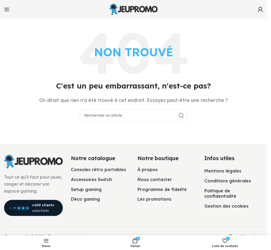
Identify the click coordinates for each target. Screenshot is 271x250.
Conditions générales (227, 180)
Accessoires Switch (91, 179)
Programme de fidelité (162, 189)
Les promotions (154, 199)
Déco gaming (85, 199)
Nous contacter (155, 179)
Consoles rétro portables (98, 169)
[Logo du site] (133, 9)
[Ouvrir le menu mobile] (6, 9)
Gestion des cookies (226, 206)
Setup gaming (86, 189)
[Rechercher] (133, 115)
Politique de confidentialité (220, 193)
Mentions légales (222, 171)
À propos (148, 169)
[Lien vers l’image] (33, 161)
